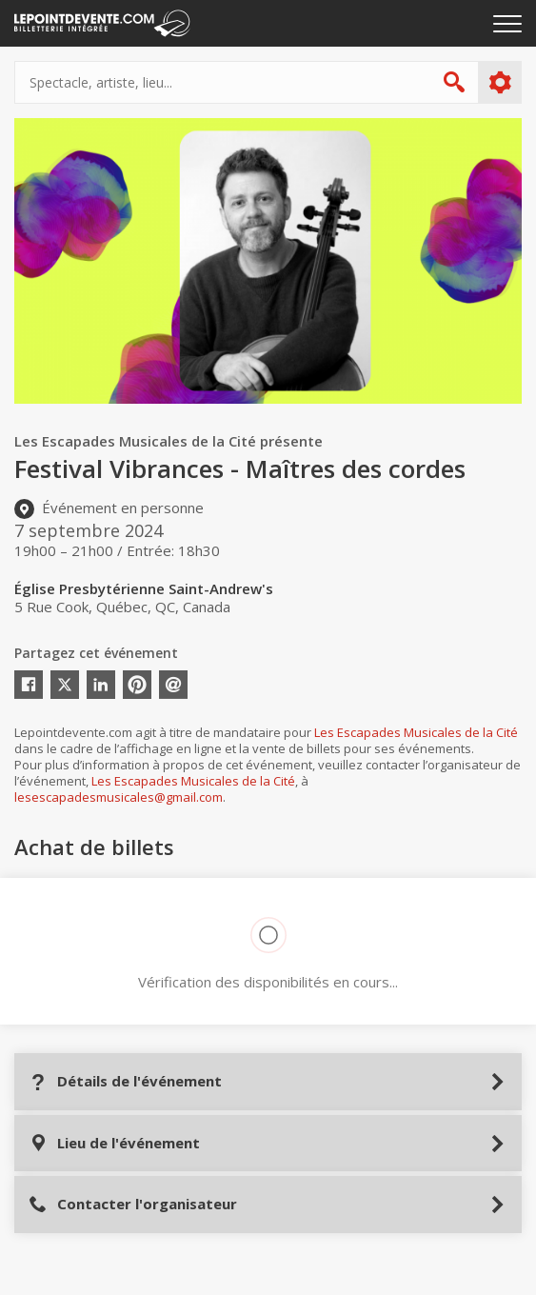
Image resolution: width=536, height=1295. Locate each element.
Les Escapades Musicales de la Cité (416, 732)
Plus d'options (499, 82)
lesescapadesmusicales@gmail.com (118, 797)
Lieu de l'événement (114, 1143)
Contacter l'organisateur (133, 1204)
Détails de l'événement (125, 1081)
